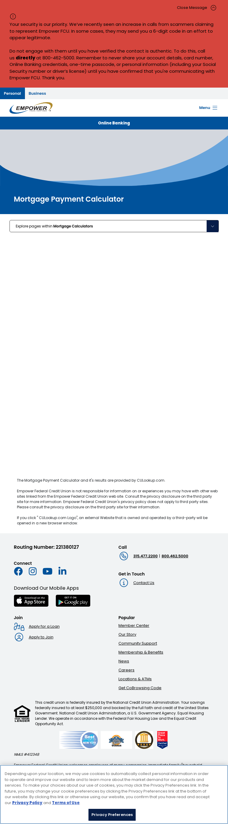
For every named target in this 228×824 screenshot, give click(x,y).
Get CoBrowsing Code (140, 688)
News (123, 661)
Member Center (133, 625)
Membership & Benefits (140, 652)
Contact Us (143, 583)
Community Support (137, 643)
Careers (126, 670)
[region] (114, 794)
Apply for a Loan (44, 626)
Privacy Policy (27, 803)
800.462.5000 (175, 556)
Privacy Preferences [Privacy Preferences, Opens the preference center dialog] (112, 814)
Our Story (127, 634)
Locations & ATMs (135, 679)
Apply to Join (41, 637)
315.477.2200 (145, 556)
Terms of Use (66, 803)
